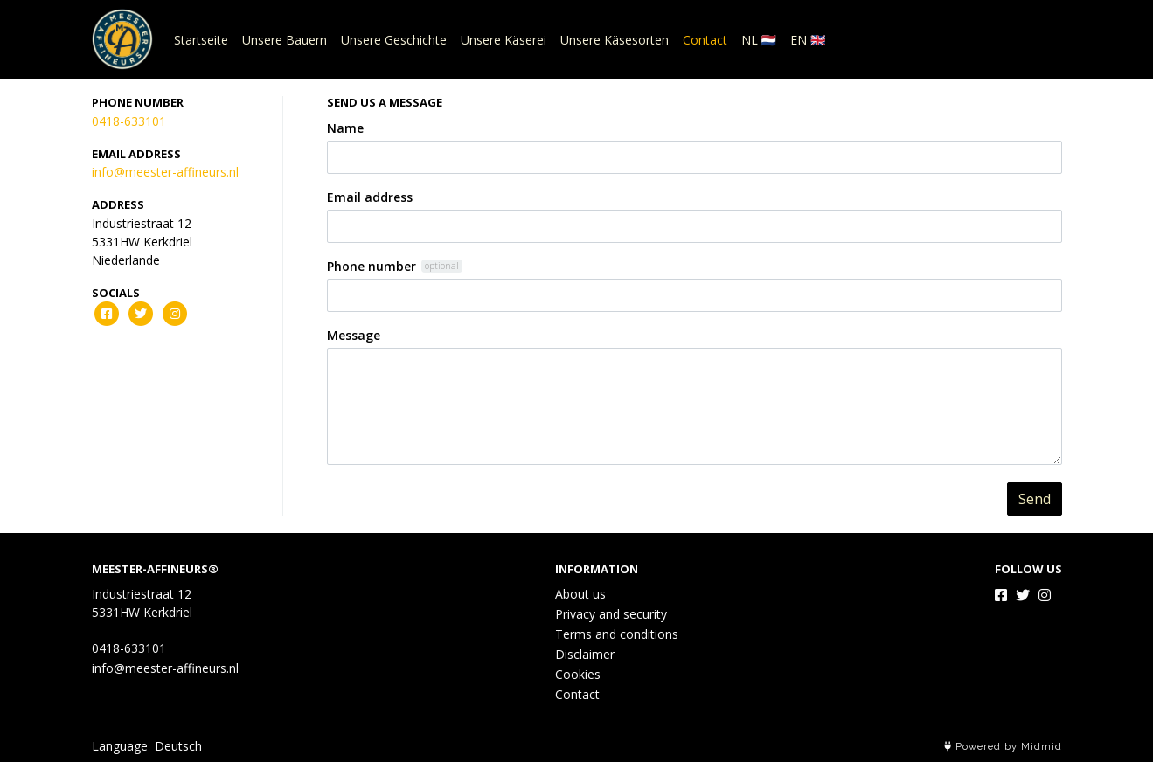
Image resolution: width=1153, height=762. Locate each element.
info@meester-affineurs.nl (165, 171)
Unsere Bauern (284, 39)
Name (345, 128)
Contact (705, 39)
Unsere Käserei (503, 39)
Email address (370, 197)
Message (353, 335)
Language (120, 746)
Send (1034, 499)
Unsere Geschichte (394, 39)
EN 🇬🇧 (807, 39)
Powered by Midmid (1003, 746)
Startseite (201, 39)
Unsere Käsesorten (614, 39)
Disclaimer (585, 654)
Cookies (578, 674)
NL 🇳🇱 (758, 39)
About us (580, 593)
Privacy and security (611, 614)
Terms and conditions (616, 634)
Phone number (371, 266)
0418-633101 (129, 121)
